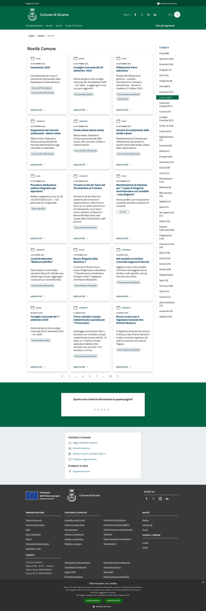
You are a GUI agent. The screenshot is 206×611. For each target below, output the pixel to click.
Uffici (28, 529)
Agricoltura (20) (166, 58)
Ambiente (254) (166, 64)
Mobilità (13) (165, 201)
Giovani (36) (164, 167)
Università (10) (165, 311)
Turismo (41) (164, 296)
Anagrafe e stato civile (75, 520)
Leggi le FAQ (70, 572)
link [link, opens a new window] (128, 595)
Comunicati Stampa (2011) (165, 104)
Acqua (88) (164, 53)
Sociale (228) (165, 269)
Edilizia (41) (164, 151)
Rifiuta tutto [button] (113, 600)
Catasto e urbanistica (74, 539)
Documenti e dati (33, 548)
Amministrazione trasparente (117, 562)
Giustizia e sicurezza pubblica (117, 524)
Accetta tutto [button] (92, 601)
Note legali (108, 572)
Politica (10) (164, 221)
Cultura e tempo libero (75, 524)
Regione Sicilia (32, 3)
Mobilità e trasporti (73, 543)
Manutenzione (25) (165, 194)
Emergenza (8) (165, 156)
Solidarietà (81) (166, 274)
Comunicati (37, 121)
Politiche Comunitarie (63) (166, 228)
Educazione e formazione (115, 520)
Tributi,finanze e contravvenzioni (118, 529)
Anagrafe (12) (165, 69)
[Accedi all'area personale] (167, 3)
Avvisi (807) (164, 86)
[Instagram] (147, 14)
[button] (103, 606)
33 (110, 376)
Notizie (78, 58)
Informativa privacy (112, 567)
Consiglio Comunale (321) (166, 119)
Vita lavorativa (71, 529)
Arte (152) (163, 75)
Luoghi (145, 542)
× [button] (203, 582)
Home (31, 35)
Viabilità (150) (165, 316)
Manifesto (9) (165, 187)
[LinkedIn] (153, 14)
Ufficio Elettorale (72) (166, 304)
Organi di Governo (34, 520)
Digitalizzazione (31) (166, 138)
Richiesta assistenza (74, 576)
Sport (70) (163, 280)
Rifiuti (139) (164, 252)
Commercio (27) (166, 91)
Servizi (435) (165, 263)
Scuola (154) (164, 258)
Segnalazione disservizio (75, 567)
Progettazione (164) (165, 237)
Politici (29, 539)
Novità (41, 35)
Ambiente (108, 534)
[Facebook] (134, 14)
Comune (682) (165, 97)
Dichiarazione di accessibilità (116, 576)
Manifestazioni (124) (165, 180)
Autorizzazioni (110, 543)
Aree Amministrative (35, 524)
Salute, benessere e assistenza (117, 539)
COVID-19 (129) (166, 125)
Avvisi (35, 58)
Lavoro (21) (164, 173)
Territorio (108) (166, 285)
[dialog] (103, 595)
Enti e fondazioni (33, 534)
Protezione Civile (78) (166, 245)
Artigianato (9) (165, 80)
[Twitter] (140, 14)
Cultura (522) (165, 131)
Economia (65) (165, 145)
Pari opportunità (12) (166, 214)
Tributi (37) (164, 291)
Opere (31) (164, 207)
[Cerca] (177, 14)
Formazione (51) (166, 162)
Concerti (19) (165, 111)
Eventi (145, 547)
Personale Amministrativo (37, 543)
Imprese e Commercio (74, 534)
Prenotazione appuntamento (77, 562)
